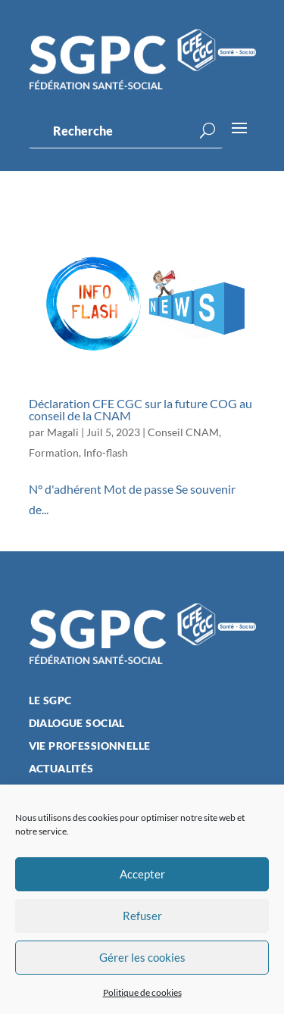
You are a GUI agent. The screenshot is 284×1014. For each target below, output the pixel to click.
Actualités (61, 769)
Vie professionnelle (90, 746)
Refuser (142, 915)
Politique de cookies (142, 992)
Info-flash (105, 452)
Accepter (142, 874)
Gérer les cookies (142, 957)
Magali (63, 432)
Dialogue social (77, 723)
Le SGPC (50, 701)
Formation (54, 452)
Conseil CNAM (183, 432)
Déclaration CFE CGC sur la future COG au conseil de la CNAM (140, 409)
